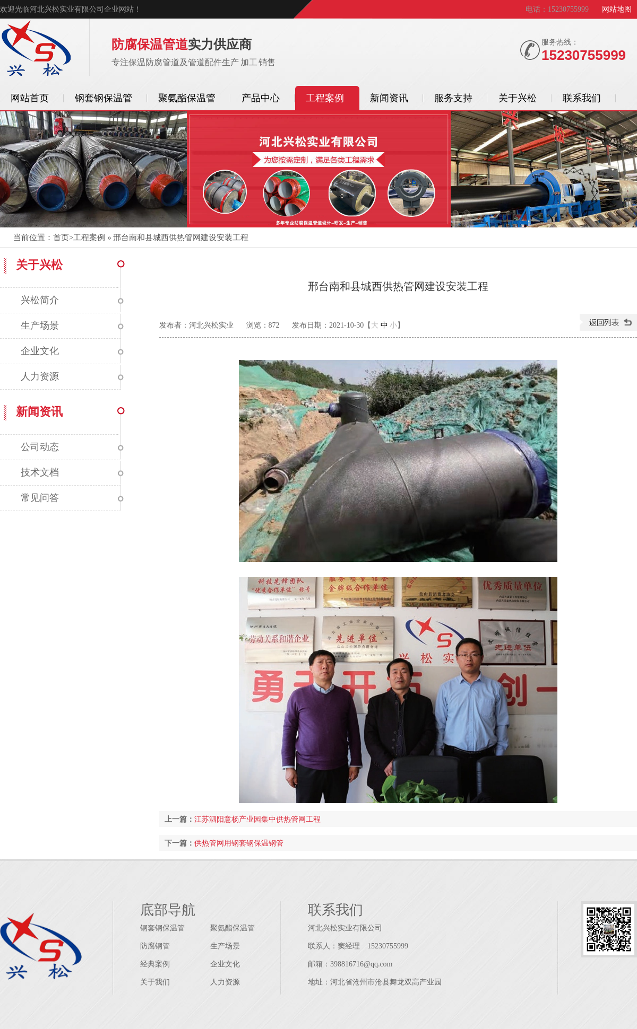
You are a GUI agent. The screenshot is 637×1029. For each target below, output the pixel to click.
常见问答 (40, 497)
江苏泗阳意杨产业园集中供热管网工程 (257, 819)
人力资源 (40, 376)
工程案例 (89, 237)
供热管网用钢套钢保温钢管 (238, 843)
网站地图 (617, 9)
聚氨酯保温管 (232, 928)
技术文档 (40, 472)
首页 (61, 237)
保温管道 (36, 49)
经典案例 (155, 964)
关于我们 (155, 982)
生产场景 (40, 325)
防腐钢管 (155, 946)
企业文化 (40, 351)
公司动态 (40, 447)
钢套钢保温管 (162, 928)
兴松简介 (40, 300)
